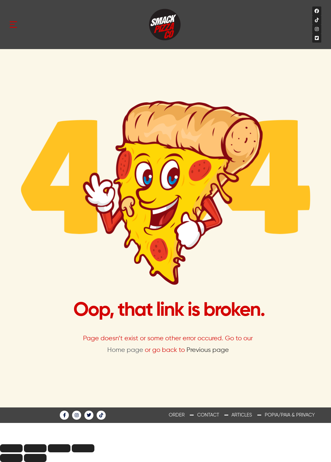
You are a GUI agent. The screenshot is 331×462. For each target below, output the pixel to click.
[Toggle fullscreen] (59, 448)
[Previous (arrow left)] (11, 458)
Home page (125, 350)
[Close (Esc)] (11, 448)
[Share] (35, 448)
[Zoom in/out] (83, 448)
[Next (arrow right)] (35, 458)
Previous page (208, 350)
